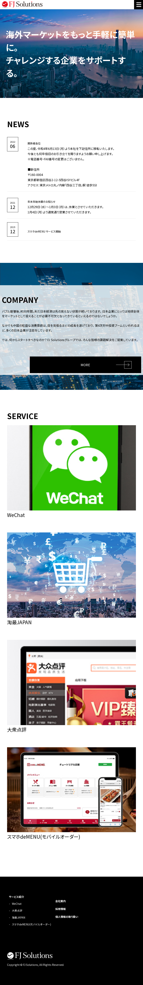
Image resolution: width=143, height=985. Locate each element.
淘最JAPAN (18, 917)
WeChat (17, 904)
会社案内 (60, 901)
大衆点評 (17, 910)
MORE (85, 364)
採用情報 (60, 909)
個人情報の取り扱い (66, 917)
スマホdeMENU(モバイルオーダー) (31, 924)
